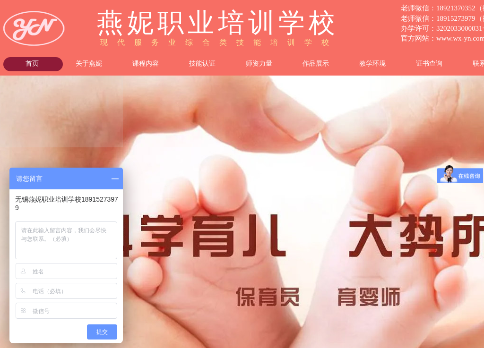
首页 (32, 63)
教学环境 (372, 63)
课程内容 (145, 63)
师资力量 (259, 63)
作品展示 (315, 63)
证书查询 (429, 63)
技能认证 (202, 63)
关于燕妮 (89, 63)
